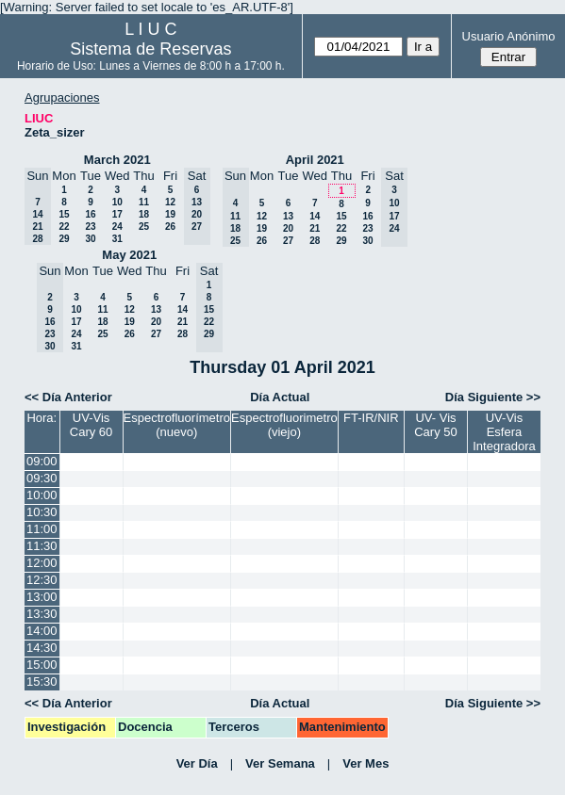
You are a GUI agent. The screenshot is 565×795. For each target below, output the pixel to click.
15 (63, 214)
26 (170, 226)
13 (288, 216)
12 (170, 202)
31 (117, 239)
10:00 (42, 495)
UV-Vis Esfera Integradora (504, 432)
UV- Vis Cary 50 (435, 425)
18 (144, 214)
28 (314, 240)
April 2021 (315, 160)
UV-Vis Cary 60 (91, 425)
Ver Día (197, 763)
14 (314, 216)
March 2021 (117, 160)
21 (314, 228)
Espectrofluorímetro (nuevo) (177, 425)
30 (90, 239)
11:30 (42, 546)
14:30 (42, 648)
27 (288, 240)
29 (63, 239)
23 (90, 226)
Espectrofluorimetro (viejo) (284, 425)
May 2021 (129, 255)
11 (144, 202)
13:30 (42, 614)
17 (117, 214)
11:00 (42, 529)
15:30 (42, 681)
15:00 (42, 664)
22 (63, 226)
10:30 (42, 512)
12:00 (42, 563)
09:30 (42, 478)
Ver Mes (365, 763)
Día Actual (279, 397)
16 (90, 214)
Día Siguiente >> (492, 397)
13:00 (42, 597)
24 (117, 226)
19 (170, 214)
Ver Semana (280, 763)
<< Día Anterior (68, 397)
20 (288, 228)
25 (144, 226)
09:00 (42, 461)
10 (117, 202)
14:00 (42, 631)
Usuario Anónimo (509, 36)
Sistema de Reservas (150, 49)
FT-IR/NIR (371, 418)
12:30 (42, 580)
